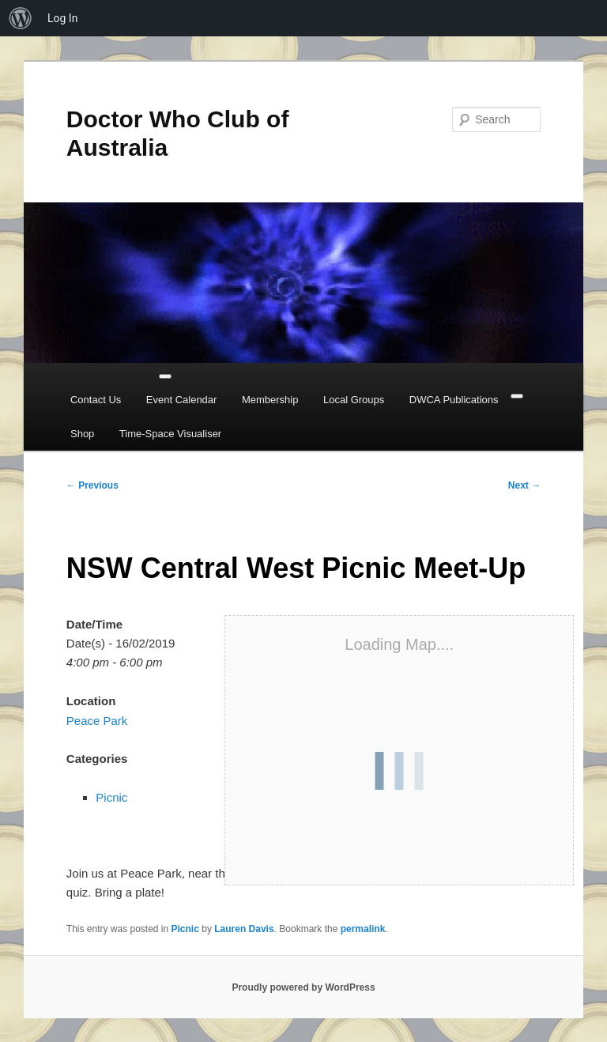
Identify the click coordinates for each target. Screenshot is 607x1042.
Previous (92, 485)
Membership (270, 400)
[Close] (517, 396)
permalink (363, 928)
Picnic (111, 797)
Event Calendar (181, 400)
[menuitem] (20, 18)
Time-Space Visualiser (170, 434)
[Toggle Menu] (165, 376)
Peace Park (97, 720)
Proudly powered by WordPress (303, 987)
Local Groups (353, 400)
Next (524, 485)
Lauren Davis (243, 928)
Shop (82, 434)
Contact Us (95, 400)
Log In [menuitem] (62, 18)
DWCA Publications (454, 400)
